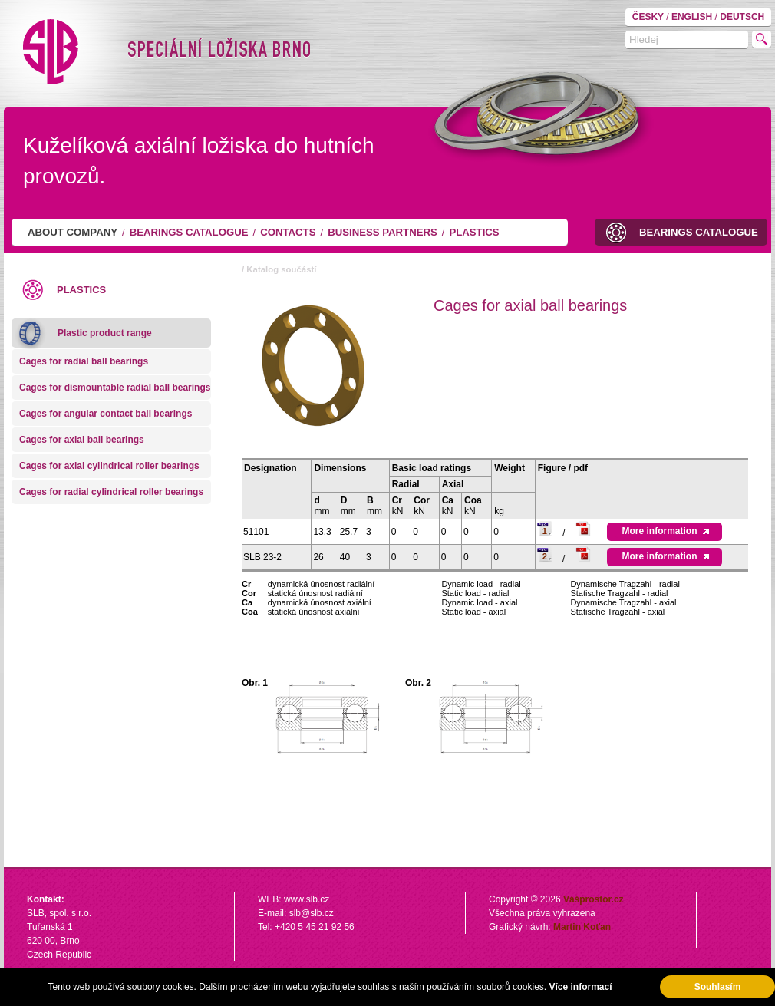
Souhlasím (717, 986)
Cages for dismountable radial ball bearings (114, 387)
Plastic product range (105, 333)
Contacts (287, 232)
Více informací (580, 986)
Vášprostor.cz (593, 899)
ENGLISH (693, 17)
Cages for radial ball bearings (83, 361)
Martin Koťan (582, 927)
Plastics (474, 232)
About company (72, 232)
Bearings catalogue (189, 232)
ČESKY (649, 17)
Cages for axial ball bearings (81, 439)
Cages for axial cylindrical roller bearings (109, 465)
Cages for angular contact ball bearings (105, 413)
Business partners (382, 232)
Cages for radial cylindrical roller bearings (111, 492)
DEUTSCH (742, 17)
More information (663, 531)
